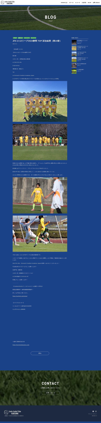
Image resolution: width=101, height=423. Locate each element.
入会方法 (83, 3)
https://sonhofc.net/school (20, 296)
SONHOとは (63, 3)
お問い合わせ (95, 3)
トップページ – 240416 (19, 309)
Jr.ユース (76, 3)
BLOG (88, 3)
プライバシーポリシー (92, 415)
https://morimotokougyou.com (21, 344)
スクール (70, 3)
